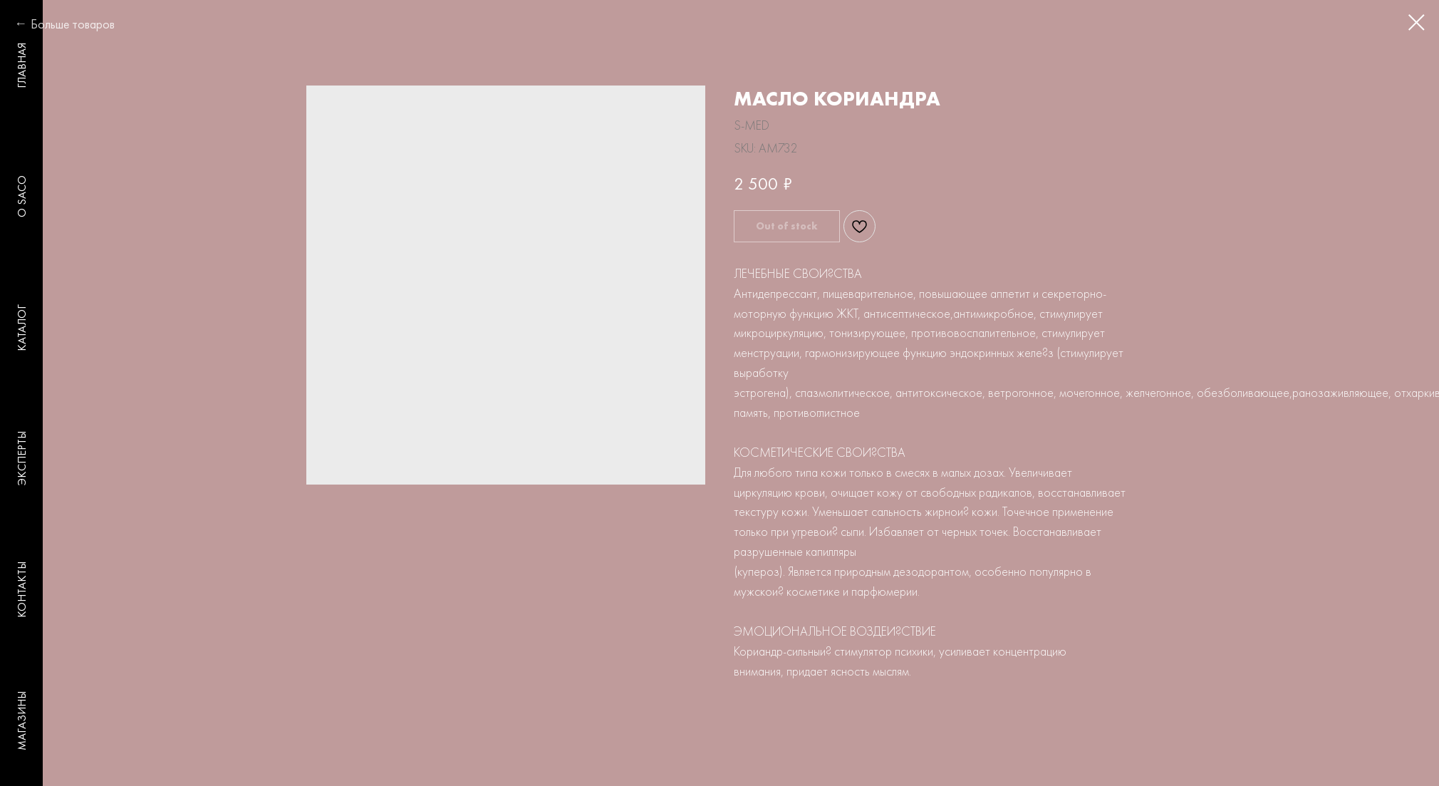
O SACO (21, 196)
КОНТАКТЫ (21, 590)
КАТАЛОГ (21, 327)
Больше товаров (73, 24)
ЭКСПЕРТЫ (21, 458)
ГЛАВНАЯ (21, 65)
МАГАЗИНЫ (21, 720)
